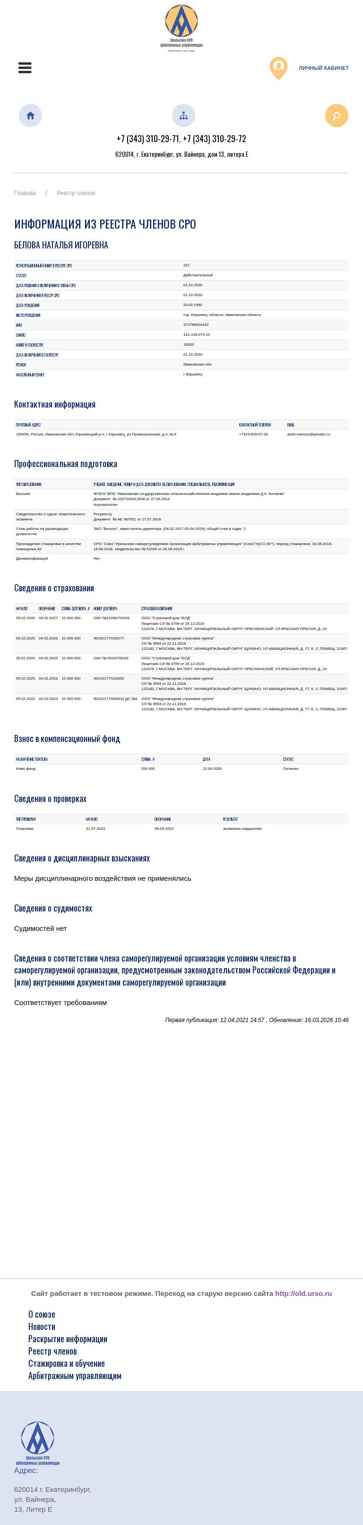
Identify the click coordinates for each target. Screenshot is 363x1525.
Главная (25, 193)
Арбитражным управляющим (74, 1375)
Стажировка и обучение (66, 1363)
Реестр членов (76, 193)
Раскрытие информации (67, 1338)
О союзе (41, 1314)
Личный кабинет (309, 68)
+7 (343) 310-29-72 (214, 138)
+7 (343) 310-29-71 (148, 138)
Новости (41, 1326)
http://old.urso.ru (303, 1293)
